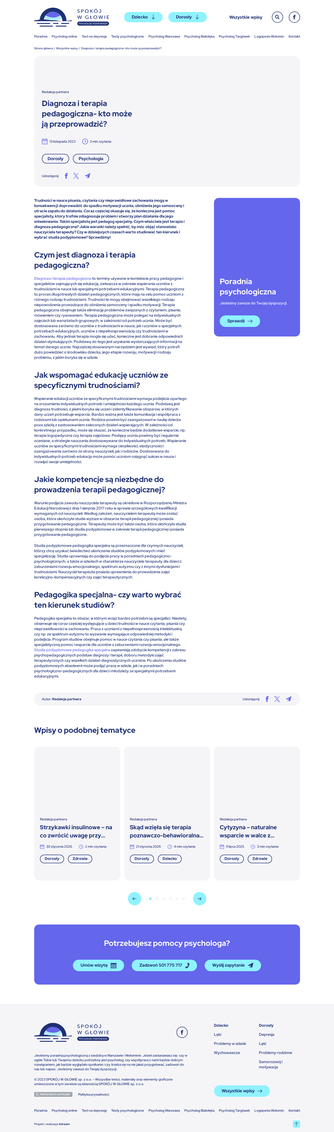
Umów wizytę (98, 965)
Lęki (217, 1034)
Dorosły (187, 17)
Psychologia (91, 158)
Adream (64, 1124)
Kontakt (294, 36)
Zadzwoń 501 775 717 (164, 965)
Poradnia (40, 36)
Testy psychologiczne (127, 36)
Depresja (266, 1034)
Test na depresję (94, 36)
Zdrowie (80, 858)
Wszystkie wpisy (245, 17)
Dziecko (143, 17)
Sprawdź (239, 321)
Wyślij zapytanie (232, 965)
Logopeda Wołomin (269, 36)
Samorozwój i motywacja (270, 1064)
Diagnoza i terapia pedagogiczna (62, 278)
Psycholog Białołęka (199, 36)
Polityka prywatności (93, 1094)
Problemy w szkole (230, 1043)
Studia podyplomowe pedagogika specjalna (72, 649)
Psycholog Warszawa (164, 36)
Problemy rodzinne (275, 1052)
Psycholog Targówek (234, 36)
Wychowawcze (227, 1052)
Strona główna (43, 48)
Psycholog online (64, 36)
